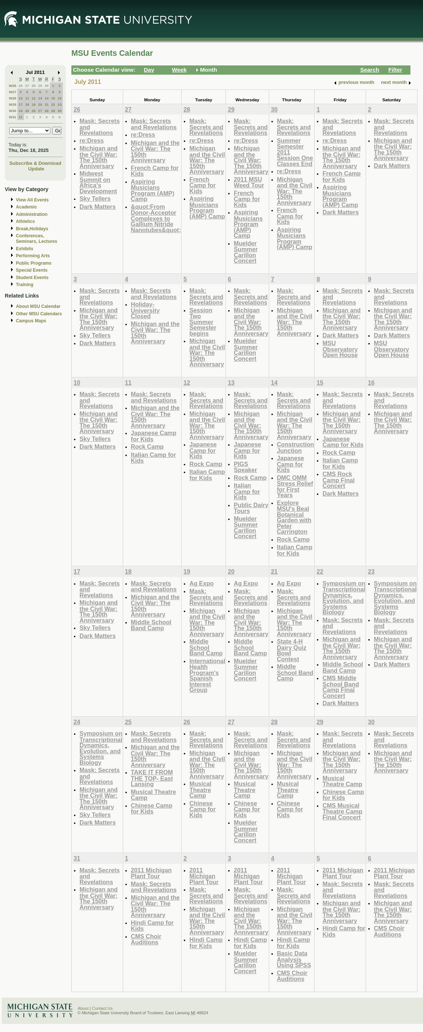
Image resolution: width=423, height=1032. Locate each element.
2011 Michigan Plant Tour (151, 873)
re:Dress (91, 140)
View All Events (32, 200)
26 (20, 86)
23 (60, 104)
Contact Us (102, 1008)
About (83, 1008)
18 (27, 104)
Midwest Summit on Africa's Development (98, 182)
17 (20, 104)
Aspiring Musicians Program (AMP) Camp (153, 190)
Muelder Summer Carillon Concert (246, 252)
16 (60, 98)
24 (20, 111)
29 (40, 86)
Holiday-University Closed (145, 310)
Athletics (25, 221)
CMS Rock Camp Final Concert (338, 480)
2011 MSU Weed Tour (249, 182)
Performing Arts (33, 255)
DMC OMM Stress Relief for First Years (295, 486)
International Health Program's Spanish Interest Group (207, 675)
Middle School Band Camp (151, 625)
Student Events (32, 277)
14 (47, 98)
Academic (26, 207)
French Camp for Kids (155, 170)
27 (27, 86)
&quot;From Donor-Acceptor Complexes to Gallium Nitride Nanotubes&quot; (156, 218)
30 (47, 86)
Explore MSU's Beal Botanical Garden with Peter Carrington (294, 517)
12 (33, 98)
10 (20, 98)
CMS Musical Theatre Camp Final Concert (342, 811)
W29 (12, 104)
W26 (12, 86)
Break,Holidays (32, 228)
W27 (12, 92)
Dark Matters (97, 206)
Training (24, 284)
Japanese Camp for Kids (153, 436)
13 (40, 98)
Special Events (31, 270)
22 (53, 104)
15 (53, 98)
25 (27, 111)
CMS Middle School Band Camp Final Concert (340, 687)
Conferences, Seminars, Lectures (36, 238)
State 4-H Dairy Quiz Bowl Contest (292, 650)
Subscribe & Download (35, 163)
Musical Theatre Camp (153, 794)
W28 (12, 98)
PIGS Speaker (245, 467)
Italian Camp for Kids (153, 457)
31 (20, 117)
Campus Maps (31, 320)
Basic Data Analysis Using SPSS (294, 959)
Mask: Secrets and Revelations (154, 124)
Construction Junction (295, 447)
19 (33, 104)
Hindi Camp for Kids (152, 925)
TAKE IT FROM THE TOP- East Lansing (152, 778)
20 (40, 104)
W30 (12, 111)
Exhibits (24, 248)
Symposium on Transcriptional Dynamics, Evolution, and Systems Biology (343, 598)
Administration (31, 214)
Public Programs (33, 263)
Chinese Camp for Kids (151, 808)
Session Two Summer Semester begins (202, 322)
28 (33, 86)
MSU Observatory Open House (340, 349)
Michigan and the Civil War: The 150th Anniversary (98, 157)
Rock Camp (147, 446)
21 (47, 104)
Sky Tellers (95, 198)
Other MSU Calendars (39, 313)
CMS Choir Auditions (146, 939)
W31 (12, 117)
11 (27, 98)
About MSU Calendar (38, 306)
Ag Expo (201, 583)
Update (36, 169)
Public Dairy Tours (251, 508)
